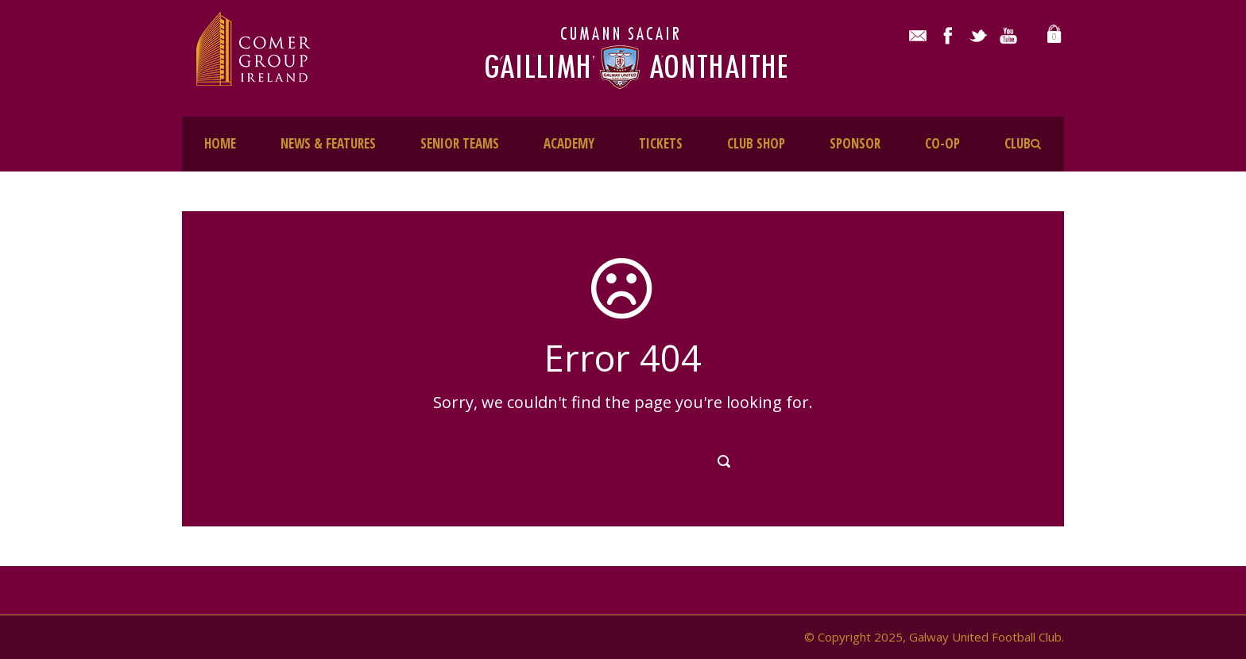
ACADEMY (569, 143)
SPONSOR (855, 143)
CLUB (1017, 143)
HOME (220, 143)
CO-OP (942, 143)
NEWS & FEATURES (328, 143)
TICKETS (661, 143)
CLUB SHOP (756, 143)
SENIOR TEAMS (459, 143)
